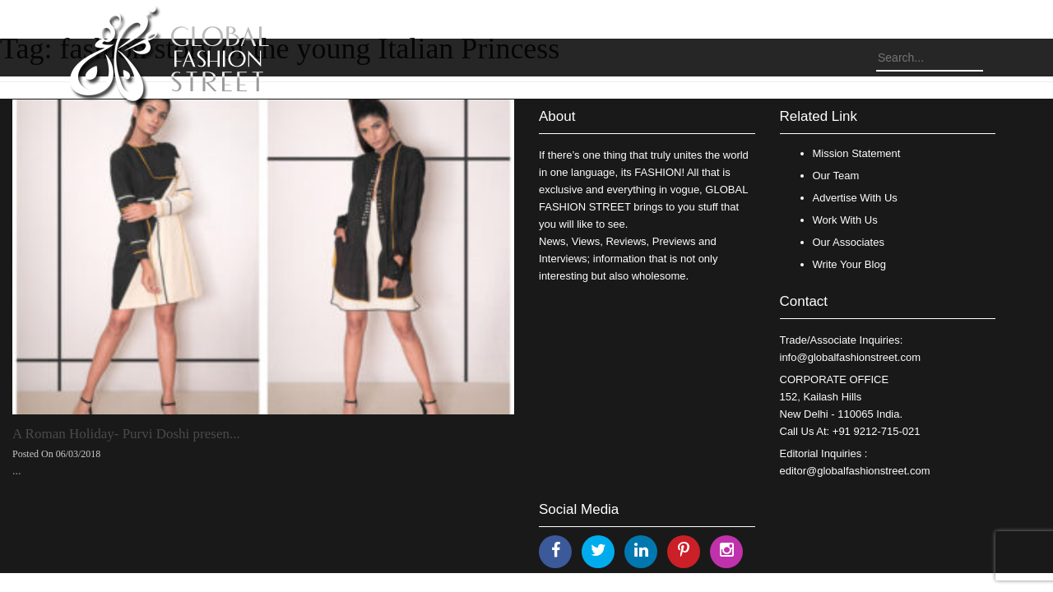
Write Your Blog (849, 264)
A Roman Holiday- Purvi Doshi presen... (126, 434)
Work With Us (845, 220)
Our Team (836, 175)
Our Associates (848, 242)
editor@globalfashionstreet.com (855, 471)
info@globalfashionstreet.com (850, 357)
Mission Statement (857, 153)
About (557, 116)
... (16, 471)
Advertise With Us (855, 198)
